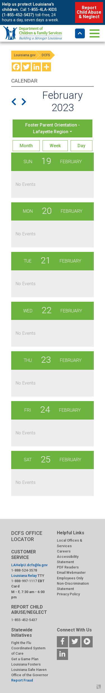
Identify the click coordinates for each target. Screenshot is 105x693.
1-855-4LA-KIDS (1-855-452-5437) (29, 12)
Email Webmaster (71, 572)
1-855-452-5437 (24, 620)
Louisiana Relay (24, 575)
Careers (64, 551)
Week (55, 145)
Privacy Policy (68, 594)
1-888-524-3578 (24, 570)
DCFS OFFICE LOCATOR (26, 536)
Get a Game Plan (24, 659)
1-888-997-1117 (24, 581)
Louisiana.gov (25, 55)
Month (26, 145)
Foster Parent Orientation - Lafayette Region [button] (52, 128)
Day (81, 145)
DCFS (46, 55)
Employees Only (70, 578)
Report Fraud (22, 680)
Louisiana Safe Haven (28, 670)
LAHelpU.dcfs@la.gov (29, 565)
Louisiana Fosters (26, 664)
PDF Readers (68, 567)
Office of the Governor (29, 675)
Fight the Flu (21, 643)
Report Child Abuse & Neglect (89, 12)
